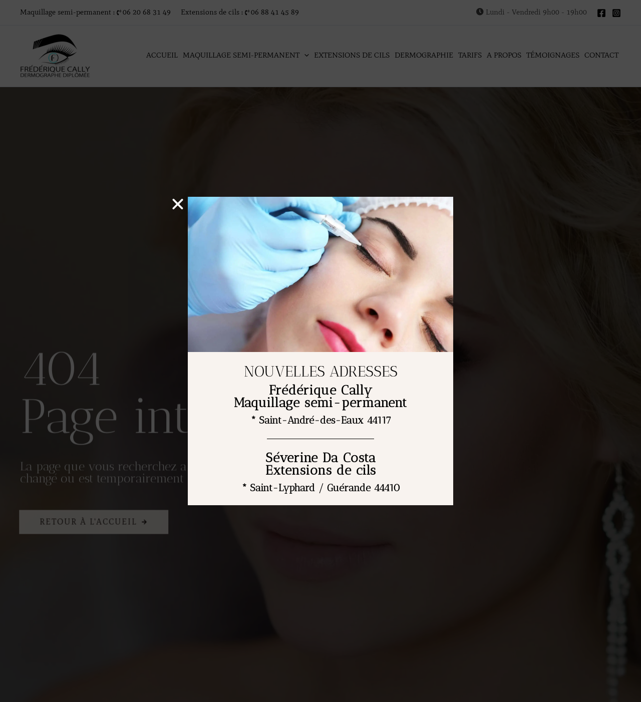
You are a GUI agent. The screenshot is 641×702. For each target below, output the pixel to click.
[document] (320, 351)
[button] (178, 204)
